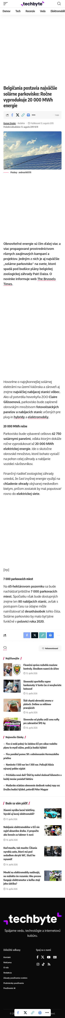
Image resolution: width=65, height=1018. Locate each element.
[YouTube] (48, 957)
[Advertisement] (32, 49)
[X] (43, 957)
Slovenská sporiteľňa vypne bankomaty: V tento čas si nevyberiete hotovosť (42, 685)
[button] (6, 3)
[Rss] (49, 964)
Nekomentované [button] (50, 648)
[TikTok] (43, 964)
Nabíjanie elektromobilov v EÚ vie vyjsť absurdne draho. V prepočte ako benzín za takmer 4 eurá (21, 830)
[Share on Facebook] (12, 115)
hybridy (19, 417)
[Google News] (55, 957)
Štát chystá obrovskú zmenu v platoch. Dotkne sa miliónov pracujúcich (38, 704)
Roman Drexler (9, 123)
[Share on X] (17, 115)
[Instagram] (38, 964)
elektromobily (38, 417)
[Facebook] (37, 957)
